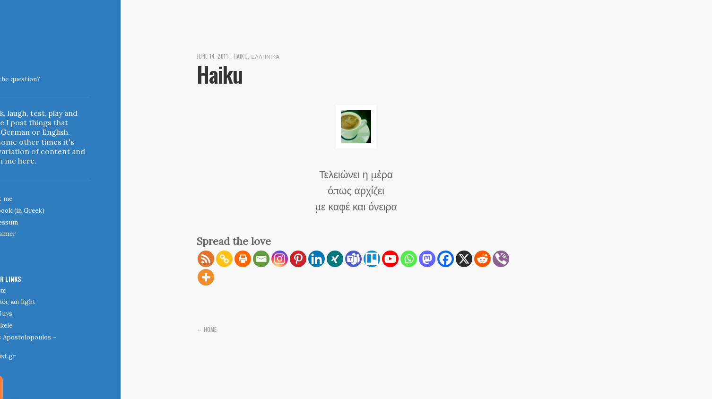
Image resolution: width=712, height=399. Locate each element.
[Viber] (501, 259)
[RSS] (206, 259)
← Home (207, 329)
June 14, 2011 (214, 56)
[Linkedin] (316, 259)
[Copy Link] (224, 259)
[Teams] (353, 259)
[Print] (242, 259)
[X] (464, 259)
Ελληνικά (270, 56)
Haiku (244, 56)
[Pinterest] (298, 259)
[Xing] (335, 259)
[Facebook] (445, 259)
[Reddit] (482, 259)
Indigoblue (7, 73)
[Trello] (372, 259)
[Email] (261, 259)
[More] (206, 277)
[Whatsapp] (408, 259)
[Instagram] (279, 259)
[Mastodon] (427, 259)
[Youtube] (390, 259)
